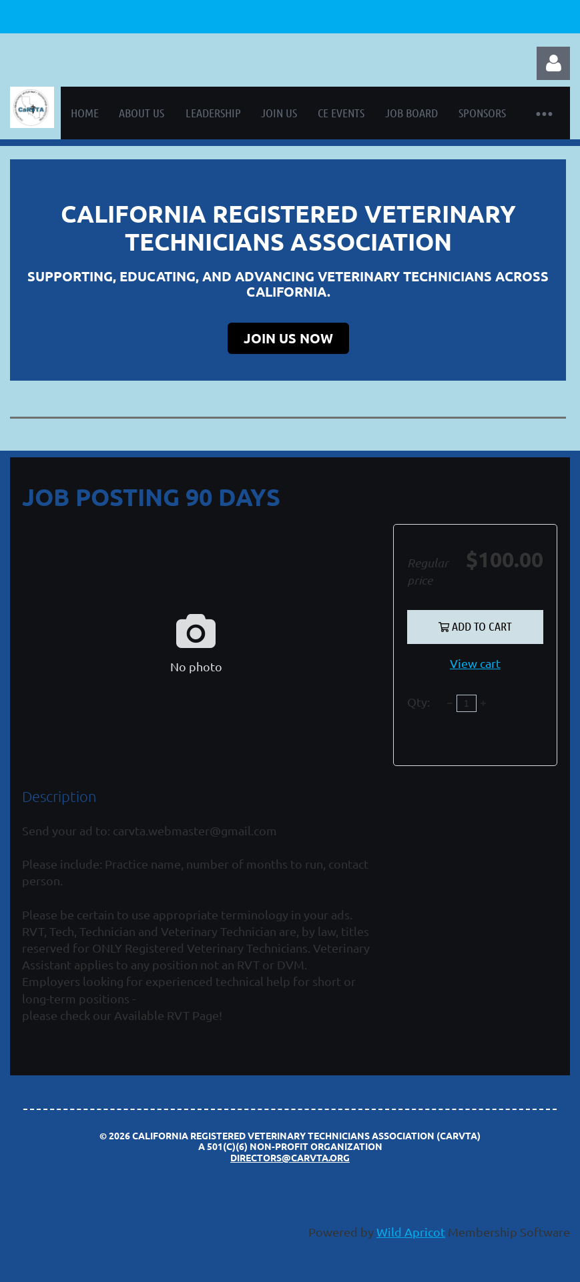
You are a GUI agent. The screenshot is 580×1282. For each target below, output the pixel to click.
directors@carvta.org (290, 1157)
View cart (475, 663)
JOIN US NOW (288, 338)
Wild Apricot (410, 1232)
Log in (553, 63)
